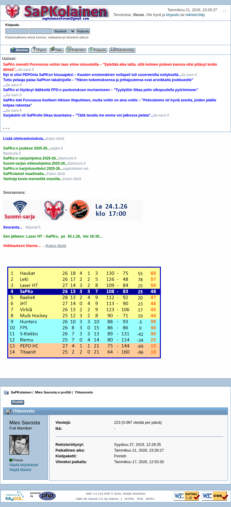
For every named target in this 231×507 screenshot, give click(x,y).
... (54, 246)
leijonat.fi (32, 227)
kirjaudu (172, 15)
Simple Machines (133, 493)
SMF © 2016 (112, 493)
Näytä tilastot (20, 470)
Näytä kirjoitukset (23, 465)
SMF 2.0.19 (94, 493)
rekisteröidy (194, 15)
